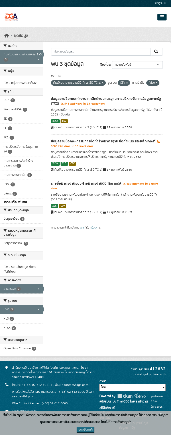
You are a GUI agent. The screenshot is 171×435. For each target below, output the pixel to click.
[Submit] (157, 52)
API (82, 228)
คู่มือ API (94, 228)
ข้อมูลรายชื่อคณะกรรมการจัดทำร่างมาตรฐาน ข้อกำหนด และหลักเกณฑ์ (103, 141)
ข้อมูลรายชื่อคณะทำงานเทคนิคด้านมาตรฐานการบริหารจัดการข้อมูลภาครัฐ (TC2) (106, 101)
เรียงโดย (105, 65)
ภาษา (102, 381)
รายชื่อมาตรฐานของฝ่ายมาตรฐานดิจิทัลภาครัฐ (86, 183)
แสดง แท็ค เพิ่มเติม (15, 202)
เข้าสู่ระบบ (160, 3)
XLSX (55, 121)
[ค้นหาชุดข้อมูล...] (101, 52)
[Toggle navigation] (162, 17)
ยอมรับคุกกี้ (85, 429)
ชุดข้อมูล (21, 36)
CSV (64, 121)
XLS (64, 163)
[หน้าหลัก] (6, 36)
